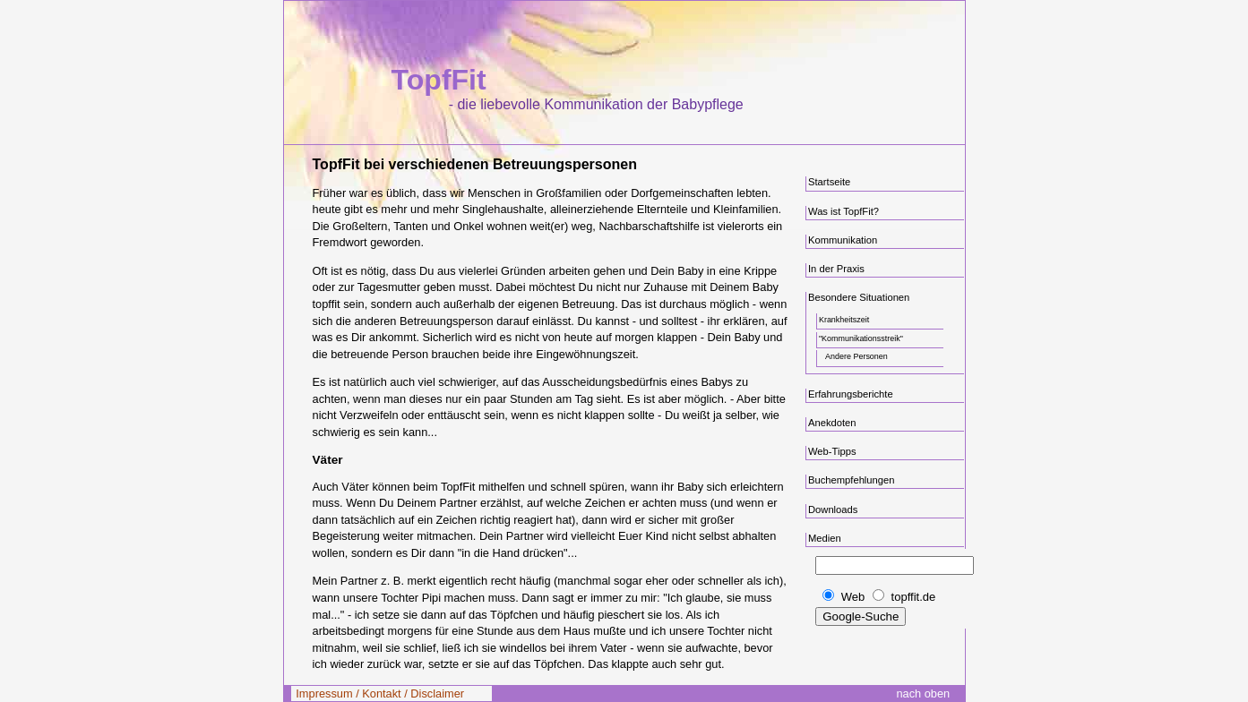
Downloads (832, 509)
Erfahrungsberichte (850, 394)
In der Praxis (836, 268)
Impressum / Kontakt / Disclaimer (380, 693)
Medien (824, 538)
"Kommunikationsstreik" (861, 338)
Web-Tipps (832, 451)
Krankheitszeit (844, 319)
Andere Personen (856, 356)
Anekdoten (832, 422)
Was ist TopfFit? (843, 211)
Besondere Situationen (858, 297)
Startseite (829, 181)
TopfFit (439, 80)
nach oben (923, 693)
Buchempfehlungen (851, 480)
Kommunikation (842, 240)
